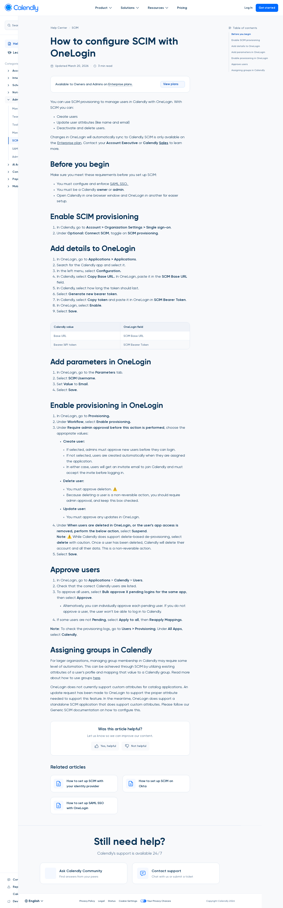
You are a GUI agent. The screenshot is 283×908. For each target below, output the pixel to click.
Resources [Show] (157, 7)
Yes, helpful (126, 745)
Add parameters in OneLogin (247, 52)
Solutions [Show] (129, 7)
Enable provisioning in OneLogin (248, 58)
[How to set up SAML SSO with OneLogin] (105, 804)
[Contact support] (218, 873)
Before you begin (240, 34)
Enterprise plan (90, 142)
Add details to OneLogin (244, 46)
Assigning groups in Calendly (247, 69)
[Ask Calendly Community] (125, 873)
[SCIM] (96, 28)
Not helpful (156, 745)
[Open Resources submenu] (166, 7)
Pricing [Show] (181, 8)
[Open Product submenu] (109, 7)
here (117, 677)
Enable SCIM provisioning (244, 40)
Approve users (238, 64)
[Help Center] (80, 28)
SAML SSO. (140, 183)
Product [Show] (103, 7)
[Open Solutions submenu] (136, 7)
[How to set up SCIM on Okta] (177, 782)
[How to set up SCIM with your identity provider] (105, 782)
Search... (30, 25)
